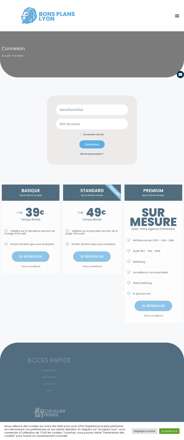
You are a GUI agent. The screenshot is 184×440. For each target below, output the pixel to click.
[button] (177, 15)
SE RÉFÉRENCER (30, 256)
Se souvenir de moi (92, 134)
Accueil (6, 55)
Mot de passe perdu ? (92, 153)
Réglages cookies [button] (144, 431)
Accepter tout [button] (169, 431)
